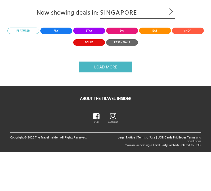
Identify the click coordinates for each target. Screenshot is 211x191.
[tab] (23, 31)
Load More (105, 67)
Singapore (137, 12)
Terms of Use (146, 137)
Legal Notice (126, 137)
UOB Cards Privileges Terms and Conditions (179, 139)
